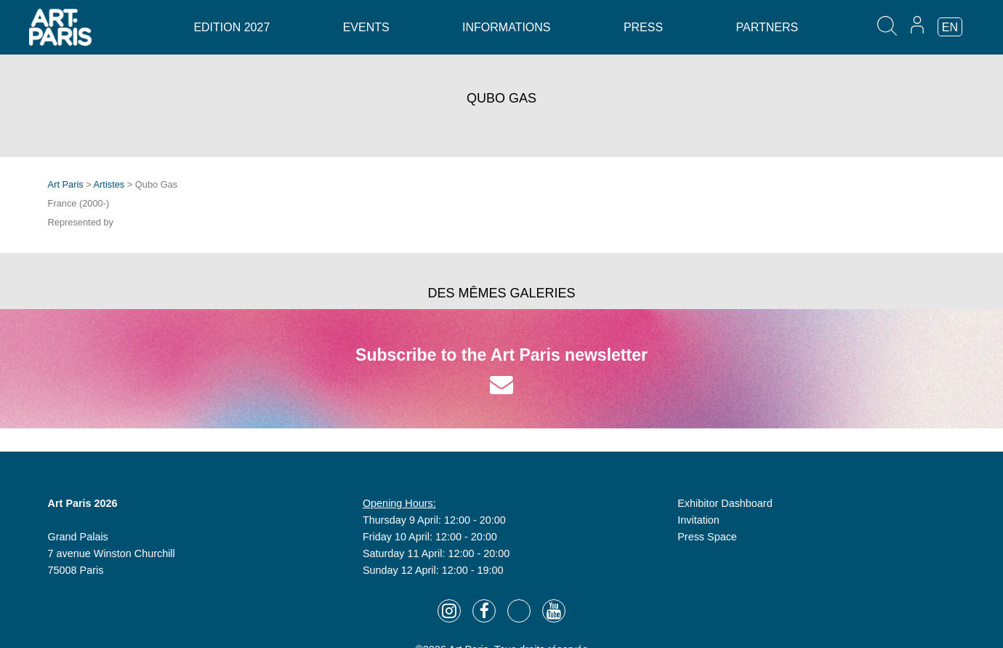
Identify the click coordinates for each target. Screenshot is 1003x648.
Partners (767, 27)
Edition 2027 (231, 27)
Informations (506, 27)
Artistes (109, 184)
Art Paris (66, 184)
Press (643, 27)
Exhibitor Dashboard (724, 503)
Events (366, 27)
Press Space (707, 537)
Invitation (698, 520)
